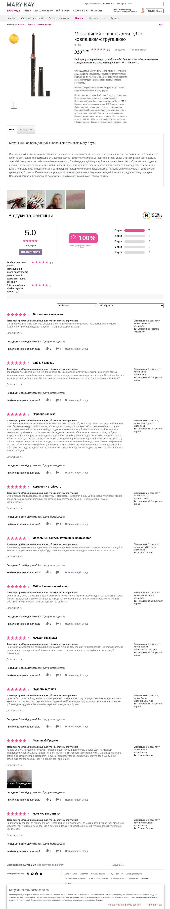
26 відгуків (120, 49)
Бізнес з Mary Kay (43, 11)
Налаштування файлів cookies (124, 904)
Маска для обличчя (134, 874)
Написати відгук (138, 49)
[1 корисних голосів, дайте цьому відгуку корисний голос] (48, 349)
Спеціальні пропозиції (32, 18)
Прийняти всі (155, 904)
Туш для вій (133, 878)
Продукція (13, 11)
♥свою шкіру (80, 11)
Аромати (115, 18)
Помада (144, 878)
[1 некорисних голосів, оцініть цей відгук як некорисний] (58, 472)
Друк (161, 24)
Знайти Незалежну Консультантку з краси (124, 10)
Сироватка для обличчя (75, 878)
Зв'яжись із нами (98, 874)
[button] (19, 779)
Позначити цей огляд (76, 348)
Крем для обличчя (115, 874)
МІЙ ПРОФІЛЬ (63, 11)
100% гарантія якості (124, 3)
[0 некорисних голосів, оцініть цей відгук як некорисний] (58, 349)
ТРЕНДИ (26, 11)
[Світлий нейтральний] (39, 64)
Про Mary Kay (90, 3)
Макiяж (79, 18)
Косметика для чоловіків (97, 878)
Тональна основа (118, 878)
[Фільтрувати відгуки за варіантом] (131, 305)
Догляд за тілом (97, 18)
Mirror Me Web (71, 874)
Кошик (155, 11)
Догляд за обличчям (59, 18)
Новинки (11, 18)
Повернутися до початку (50, 865)
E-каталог (84, 874)
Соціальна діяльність (105, 3)
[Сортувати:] (77, 305)
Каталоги (96, 11)
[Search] (149, 4)
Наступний (117, 865)
